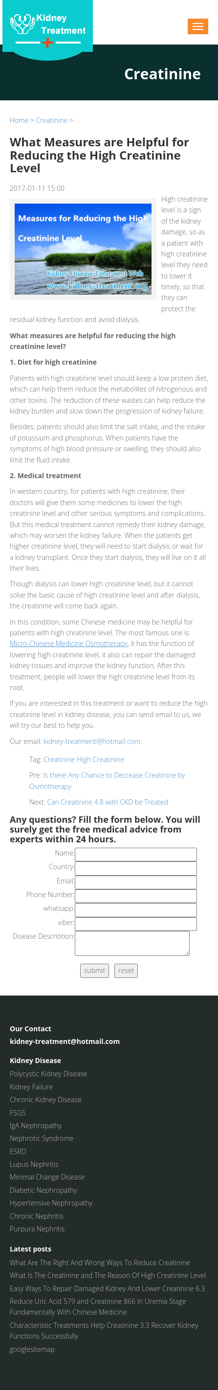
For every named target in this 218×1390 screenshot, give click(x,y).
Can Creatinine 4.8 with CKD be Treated (107, 802)
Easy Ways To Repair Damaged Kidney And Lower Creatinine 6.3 (107, 1288)
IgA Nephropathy (36, 1125)
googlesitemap (32, 1349)
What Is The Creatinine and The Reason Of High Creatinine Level (108, 1275)
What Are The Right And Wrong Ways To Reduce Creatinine (100, 1262)
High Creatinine (100, 759)
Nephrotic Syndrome (42, 1138)
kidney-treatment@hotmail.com (92, 741)
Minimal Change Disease (47, 1177)
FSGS (17, 1112)
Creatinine (51, 120)
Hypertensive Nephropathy (51, 1202)
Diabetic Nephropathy (43, 1190)
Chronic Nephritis (37, 1216)
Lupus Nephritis (34, 1164)
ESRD (18, 1151)
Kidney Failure (31, 1086)
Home (19, 120)
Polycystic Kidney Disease (48, 1073)
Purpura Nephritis (37, 1228)
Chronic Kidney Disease (46, 1099)
